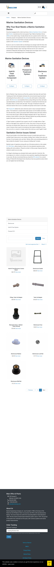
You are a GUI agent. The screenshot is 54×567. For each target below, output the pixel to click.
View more (18, 272)
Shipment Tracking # (11, 527)
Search (38, 238)
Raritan (11, 34)
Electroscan (15, 100)
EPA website (36, 157)
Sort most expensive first (32, 244)
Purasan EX (11, 108)
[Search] (41, 13)
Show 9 (44, 244)
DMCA (27, 546)
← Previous (30, 390)
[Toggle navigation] (7, 1)
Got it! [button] (49, 563)
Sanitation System (18, 41)
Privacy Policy (27, 550)
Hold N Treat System (13, 227)
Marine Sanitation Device (35, 32)
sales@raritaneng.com (15, 504)
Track (9, 536)
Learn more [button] (11, 564)
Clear (43, 238)
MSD (8, 36)
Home (8, 17)
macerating (26, 98)
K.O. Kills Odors (10, 146)
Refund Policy (27, 554)
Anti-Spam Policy (27, 558)
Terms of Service (27, 542)
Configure (11, 86)
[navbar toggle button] (8, 13)
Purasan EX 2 (11, 231)
